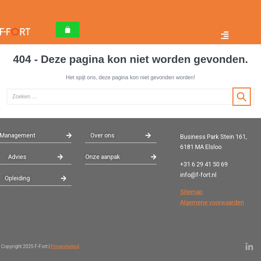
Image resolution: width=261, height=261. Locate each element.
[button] (156, 36)
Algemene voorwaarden (212, 202)
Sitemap (191, 191)
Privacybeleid (65, 246)
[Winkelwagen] (68, 29)
